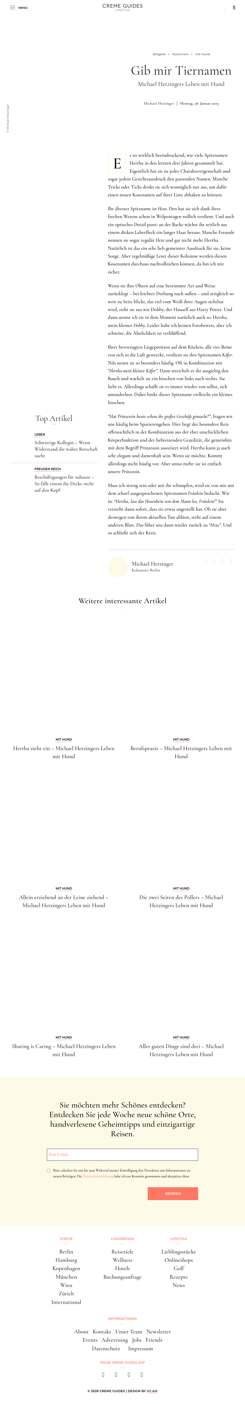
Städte (66, 1239)
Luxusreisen (122, 1239)
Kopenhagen (66, 1268)
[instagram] (116, 1376)
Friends (153, 1340)
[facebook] (103, 1376)
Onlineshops (179, 1260)
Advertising (115, 1340)
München (66, 1276)
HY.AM (152, 1391)
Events (90, 1340)
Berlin (66, 1251)
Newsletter (158, 1331)
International (66, 1302)
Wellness (122, 1260)
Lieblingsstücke (178, 1251)
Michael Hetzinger (159, 103)
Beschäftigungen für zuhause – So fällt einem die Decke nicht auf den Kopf (64, 483)
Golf (179, 1268)
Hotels (122, 1268)
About (81, 1331)
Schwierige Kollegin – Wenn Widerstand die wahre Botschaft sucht (66, 449)
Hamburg (66, 1260)
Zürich (66, 1293)
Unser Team (128, 1331)
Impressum (140, 1348)
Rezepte (179, 1276)
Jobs (136, 1340)
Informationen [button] (122, 1319)
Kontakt (102, 1331)
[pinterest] (129, 1376)
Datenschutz (106, 1348)
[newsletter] (141, 1376)
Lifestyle (178, 1239)
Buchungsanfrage (122, 1276)
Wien (66, 1285)
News (178, 1285)
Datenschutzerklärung (98, 1176)
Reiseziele (122, 1251)
